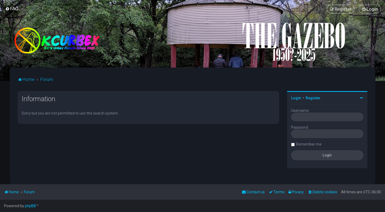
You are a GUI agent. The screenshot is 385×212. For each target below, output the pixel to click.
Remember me (309, 144)
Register (313, 98)
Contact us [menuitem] (253, 192)
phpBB (30, 206)
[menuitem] (12, 9)
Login (296, 98)
